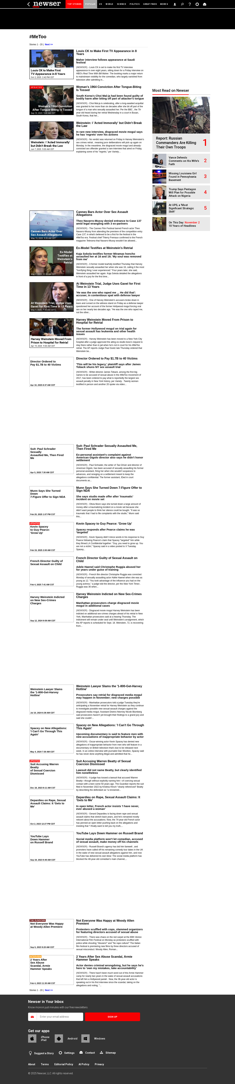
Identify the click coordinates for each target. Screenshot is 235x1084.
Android (72, 1038)
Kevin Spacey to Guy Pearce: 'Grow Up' (104, 523)
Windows (99, 1038)
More (163, 4)
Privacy (99, 1064)
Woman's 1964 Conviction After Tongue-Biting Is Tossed (108, 88)
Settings (69, 1052)
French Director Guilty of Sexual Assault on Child (107, 559)
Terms (45, 1064)
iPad (43, 1040)
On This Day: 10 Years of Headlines (184, 224)
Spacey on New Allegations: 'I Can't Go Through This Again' (110, 726)
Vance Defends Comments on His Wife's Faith (184, 161)
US (100, 4)
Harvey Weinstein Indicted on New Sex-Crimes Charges (109, 595)
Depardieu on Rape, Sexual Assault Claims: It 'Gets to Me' (108, 798)
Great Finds (150, 4)
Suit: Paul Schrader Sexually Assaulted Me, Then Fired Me (106, 447)
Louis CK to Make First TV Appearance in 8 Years (106, 52)
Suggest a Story (44, 1053)
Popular (90, 4)
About (31, 1064)
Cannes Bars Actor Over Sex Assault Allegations (102, 213)
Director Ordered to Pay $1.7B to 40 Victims (107, 358)
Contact (90, 1052)
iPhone (45, 1037)
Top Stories (74, 4)
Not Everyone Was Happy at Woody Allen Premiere (105, 922)
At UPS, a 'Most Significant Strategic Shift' (181, 208)
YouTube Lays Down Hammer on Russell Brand (109, 833)
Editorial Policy (63, 1064)
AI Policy (84, 1064)
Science (121, 4)
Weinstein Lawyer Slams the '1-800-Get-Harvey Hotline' (109, 687)
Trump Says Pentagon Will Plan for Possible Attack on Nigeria (182, 192)
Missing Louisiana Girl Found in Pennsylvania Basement (183, 177)
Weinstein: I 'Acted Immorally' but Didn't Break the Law (109, 124)
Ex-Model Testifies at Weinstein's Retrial (104, 248)
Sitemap (111, 1052)
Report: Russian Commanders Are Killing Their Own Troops (176, 142)
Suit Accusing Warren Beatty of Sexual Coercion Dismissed (103, 762)
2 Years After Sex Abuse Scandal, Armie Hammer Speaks (104, 958)
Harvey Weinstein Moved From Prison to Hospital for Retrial (104, 321)
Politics (135, 4)
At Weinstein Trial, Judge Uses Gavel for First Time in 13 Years (108, 285)
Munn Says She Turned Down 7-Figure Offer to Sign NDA (109, 489)
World (109, 4)
